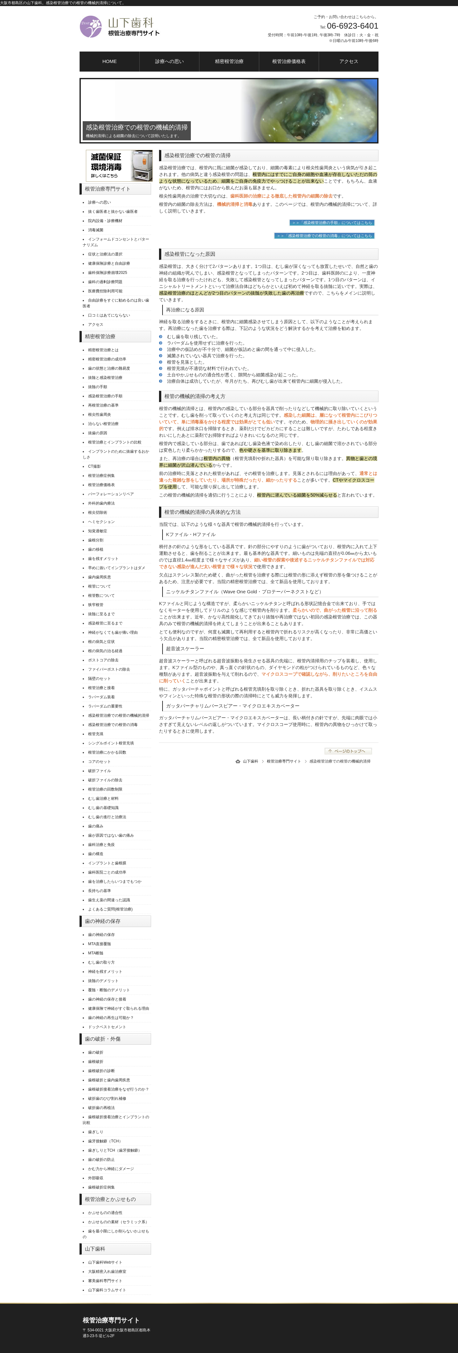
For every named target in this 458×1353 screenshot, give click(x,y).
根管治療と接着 (101, 688)
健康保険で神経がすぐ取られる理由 (118, 1008)
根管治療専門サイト (284, 761)
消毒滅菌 (95, 230)
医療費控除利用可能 (105, 291)
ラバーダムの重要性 (105, 706)
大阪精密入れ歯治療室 (107, 1271)
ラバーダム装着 (101, 697)
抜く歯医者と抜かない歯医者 (113, 211)
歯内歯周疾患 (99, 577)
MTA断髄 (95, 953)
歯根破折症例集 (101, 1187)
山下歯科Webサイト (105, 1262)
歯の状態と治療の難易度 (109, 368)
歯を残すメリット (103, 558)
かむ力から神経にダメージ (111, 1169)
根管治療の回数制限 (105, 789)
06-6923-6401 (352, 26)
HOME (109, 61)
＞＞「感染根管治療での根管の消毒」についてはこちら (324, 236)
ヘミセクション (101, 522)
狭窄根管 (95, 605)
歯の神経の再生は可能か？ (111, 1017)
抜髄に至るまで (101, 614)
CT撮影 (94, 466)
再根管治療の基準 (103, 405)
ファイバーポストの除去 (109, 669)
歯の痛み (95, 826)
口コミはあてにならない (109, 315)
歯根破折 (95, 1061)
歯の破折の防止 (101, 1159)
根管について (99, 586)
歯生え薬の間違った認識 (109, 900)
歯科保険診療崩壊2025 (107, 272)
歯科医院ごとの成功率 (107, 872)
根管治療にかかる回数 (107, 752)
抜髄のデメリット (103, 981)
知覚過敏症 (97, 531)
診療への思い (169, 61)
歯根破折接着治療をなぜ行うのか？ (118, 1089)
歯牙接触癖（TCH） (105, 1141)
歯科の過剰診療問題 (105, 282)
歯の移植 (95, 549)
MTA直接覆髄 (99, 944)
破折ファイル (99, 771)
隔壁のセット (99, 678)
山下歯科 (250, 761)
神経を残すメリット (105, 971)
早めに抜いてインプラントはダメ (116, 568)
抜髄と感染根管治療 (105, 377)
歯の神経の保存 (101, 934)
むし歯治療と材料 (103, 798)
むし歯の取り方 (101, 962)
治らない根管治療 (103, 424)
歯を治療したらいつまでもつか (115, 881)
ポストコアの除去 (103, 660)
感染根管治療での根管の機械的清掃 (118, 715)
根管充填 (95, 734)
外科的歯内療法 (101, 503)
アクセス (348, 61)
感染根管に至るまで (105, 623)
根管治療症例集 (101, 475)
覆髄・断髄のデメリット (109, 990)
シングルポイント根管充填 (111, 743)
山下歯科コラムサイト (107, 1290)
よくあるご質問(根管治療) (110, 909)
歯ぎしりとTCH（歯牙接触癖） (115, 1150)
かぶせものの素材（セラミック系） (118, 1222)
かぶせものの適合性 (105, 1212)
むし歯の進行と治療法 (107, 817)
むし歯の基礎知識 (103, 808)
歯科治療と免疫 (101, 844)
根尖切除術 (97, 512)
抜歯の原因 (97, 433)
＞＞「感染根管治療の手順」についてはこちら (332, 222)
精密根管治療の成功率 (107, 359)
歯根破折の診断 (101, 1071)
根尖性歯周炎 (99, 414)
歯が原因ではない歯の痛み (111, 835)
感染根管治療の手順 (105, 396)
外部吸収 (95, 1178)
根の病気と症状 (101, 641)
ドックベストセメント (107, 1027)
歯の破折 (95, 1052)
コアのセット (99, 761)
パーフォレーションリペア (111, 494)
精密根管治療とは (103, 350)
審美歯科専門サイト (105, 1281)
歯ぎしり (95, 1132)
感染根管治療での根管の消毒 (113, 724)
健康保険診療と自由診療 (109, 263)
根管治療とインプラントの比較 (115, 442)
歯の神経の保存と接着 (107, 999)
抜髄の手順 (97, 387)
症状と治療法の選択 (105, 254)
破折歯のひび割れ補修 (107, 1098)
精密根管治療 (229, 61)
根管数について (101, 595)
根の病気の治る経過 (105, 651)
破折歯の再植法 (101, 1107)
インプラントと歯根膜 (107, 863)
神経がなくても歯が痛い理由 (113, 632)
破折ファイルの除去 (105, 780)
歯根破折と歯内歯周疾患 (109, 1080)
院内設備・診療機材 (105, 221)
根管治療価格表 (289, 61)
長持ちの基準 (99, 891)
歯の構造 (95, 854)
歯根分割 (95, 540)
